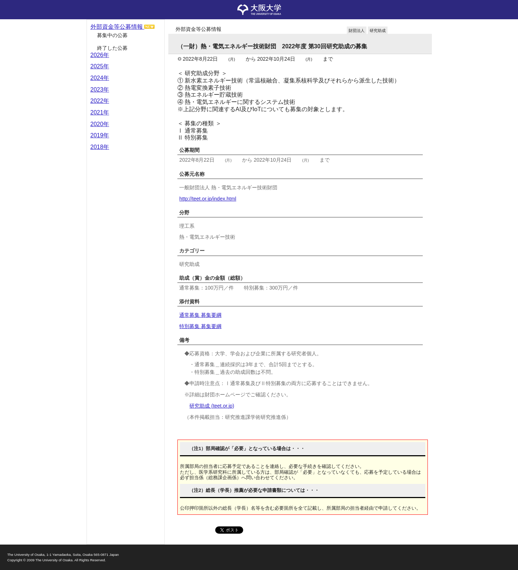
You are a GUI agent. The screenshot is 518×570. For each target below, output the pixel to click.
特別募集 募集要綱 (200, 326)
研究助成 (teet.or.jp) (211, 406)
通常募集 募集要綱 (200, 315)
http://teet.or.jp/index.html (207, 199)
